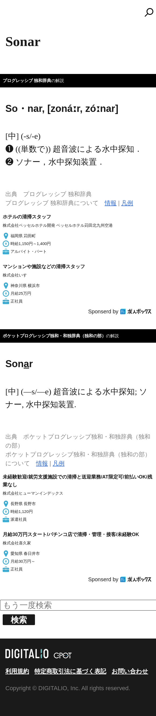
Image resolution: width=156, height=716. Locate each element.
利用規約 (17, 671)
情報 (110, 203)
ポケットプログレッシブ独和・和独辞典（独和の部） (54, 336)
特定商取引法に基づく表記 (70, 671)
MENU (13, 15)
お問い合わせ (130, 671)
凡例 (127, 203)
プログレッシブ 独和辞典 (27, 80)
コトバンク (80, 12)
